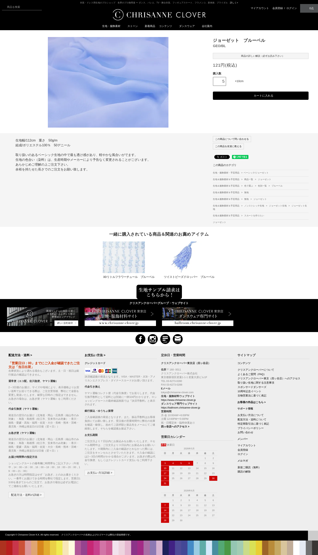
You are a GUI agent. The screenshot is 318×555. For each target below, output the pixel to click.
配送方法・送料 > (20, 355)
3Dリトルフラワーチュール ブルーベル (129, 277)
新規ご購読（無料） (249, 467)
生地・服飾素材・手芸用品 (226, 172)
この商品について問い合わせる (232, 139)
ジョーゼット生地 (278, 205)
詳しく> (234, 2)
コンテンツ (167, 26)
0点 (309, 8)
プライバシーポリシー (251, 428)
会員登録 (277, 8)
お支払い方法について (251, 415)
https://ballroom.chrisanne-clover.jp (180, 407)
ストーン (134, 26)
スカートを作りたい (254, 215)
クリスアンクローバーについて (256, 369)
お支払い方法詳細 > (99, 472)
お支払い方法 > (95, 355)
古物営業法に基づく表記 (252, 395)
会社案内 (207, 26)
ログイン (291, 8)
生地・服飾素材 (113, 26)
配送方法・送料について (252, 419)
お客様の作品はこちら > (251, 402)
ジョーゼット (264, 179)
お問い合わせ (245, 432)
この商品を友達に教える (228, 146)
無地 (246, 192)
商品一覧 (249, 179)
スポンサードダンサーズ (252, 387)
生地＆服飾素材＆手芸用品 (226, 179)
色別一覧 (262, 186)
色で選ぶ (249, 186)
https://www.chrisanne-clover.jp (178, 400)
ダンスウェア (188, 26)
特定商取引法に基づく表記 (253, 423)
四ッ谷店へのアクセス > (175, 426)
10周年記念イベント (249, 391)
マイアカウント (260, 8)
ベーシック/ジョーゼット (256, 172)
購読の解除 (244, 471)
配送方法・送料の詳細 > (26, 494)
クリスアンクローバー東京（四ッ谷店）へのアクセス (269, 378)
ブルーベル (277, 186)
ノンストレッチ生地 (254, 205)
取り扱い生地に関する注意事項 (256, 382)
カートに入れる (260, 95)
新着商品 (150, 26)
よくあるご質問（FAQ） (252, 374)
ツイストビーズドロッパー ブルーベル (189, 277)
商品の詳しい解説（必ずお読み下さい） (260, 55)
